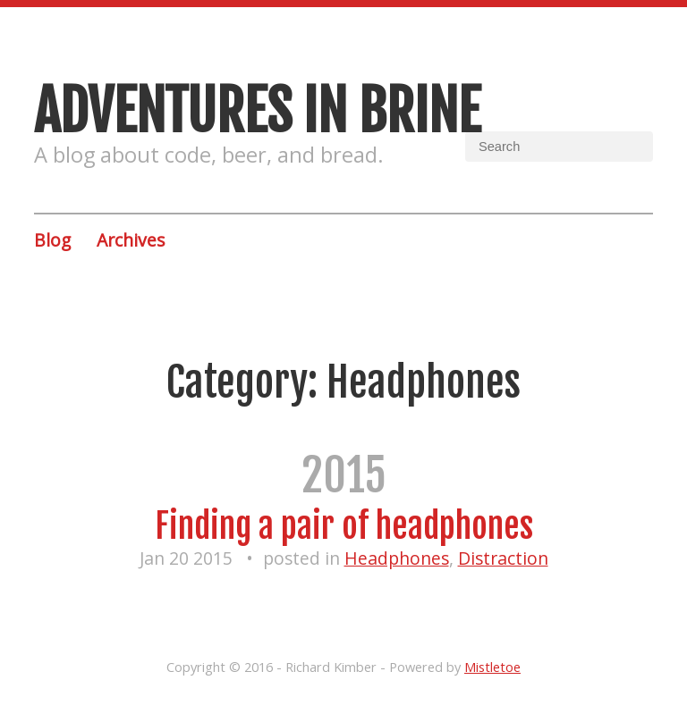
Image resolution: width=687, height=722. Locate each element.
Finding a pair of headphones (344, 526)
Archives (131, 240)
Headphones (396, 558)
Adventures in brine (257, 111)
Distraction (503, 558)
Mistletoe (492, 667)
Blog (52, 240)
